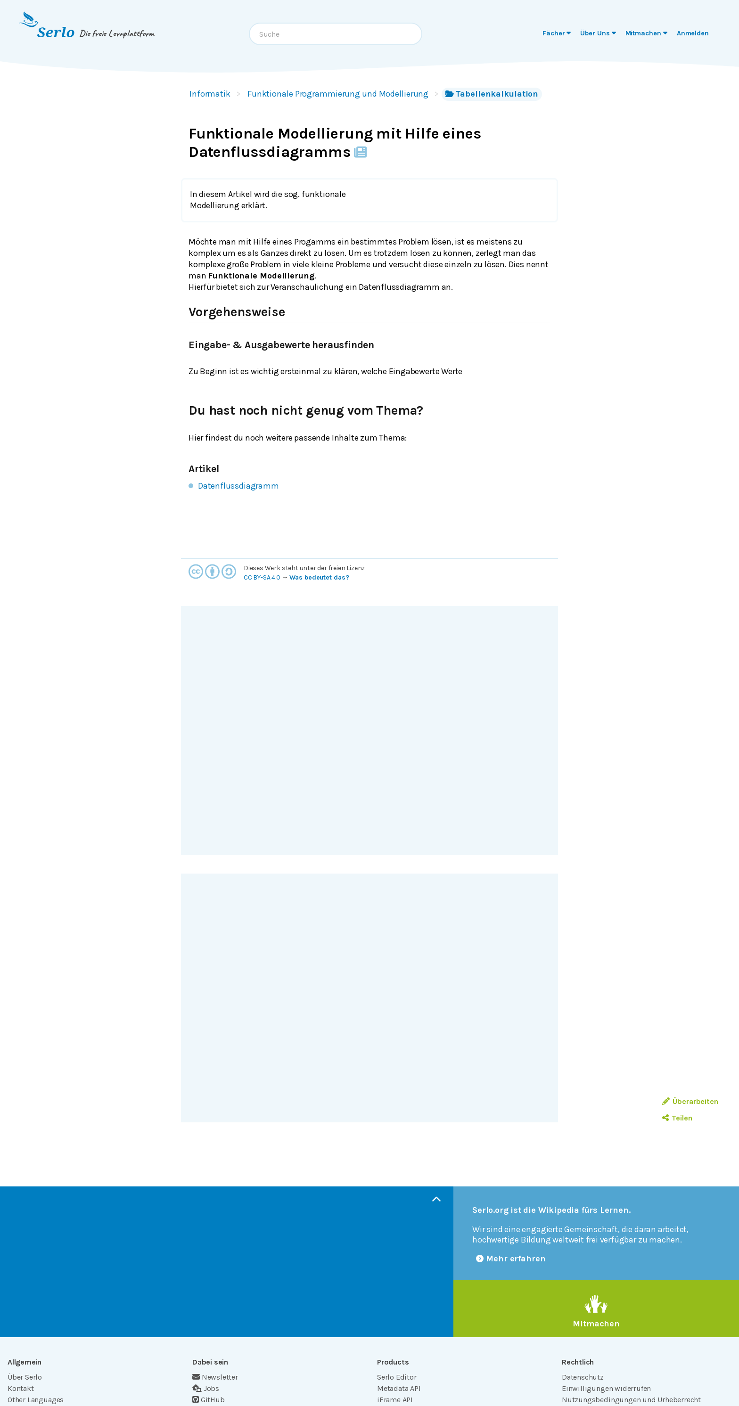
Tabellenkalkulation (491, 94)
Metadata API (399, 1388)
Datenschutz (583, 1377)
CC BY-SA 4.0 (262, 577)
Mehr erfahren (511, 1258)
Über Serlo (25, 1377)
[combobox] (335, 34)
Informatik (209, 94)
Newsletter (215, 1377)
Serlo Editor (397, 1377)
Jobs (205, 1388)
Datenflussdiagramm (238, 486)
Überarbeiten (690, 1101)
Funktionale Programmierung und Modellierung (337, 94)
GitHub (208, 1399)
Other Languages (36, 1399)
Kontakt (21, 1388)
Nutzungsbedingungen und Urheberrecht (631, 1399)
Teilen (677, 1117)
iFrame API (395, 1399)
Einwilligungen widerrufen (606, 1388)
